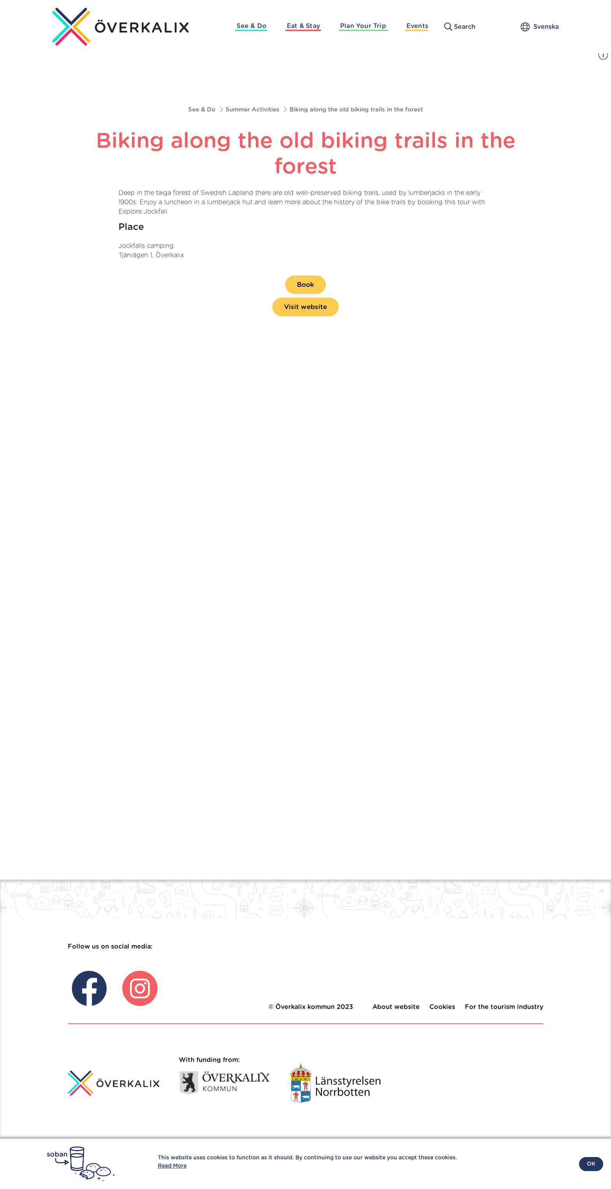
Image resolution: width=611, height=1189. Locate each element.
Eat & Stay (303, 26)
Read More (172, 1166)
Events (417, 26)
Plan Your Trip (363, 26)
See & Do (252, 26)
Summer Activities (252, 110)
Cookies (442, 1007)
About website (396, 1007)
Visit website (305, 307)
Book (305, 284)
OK (591, 1164)
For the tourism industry (504, 1007)
